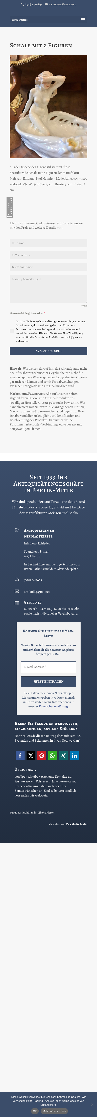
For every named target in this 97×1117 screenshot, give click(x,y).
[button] (20, 1029)
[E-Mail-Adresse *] (48, 941)
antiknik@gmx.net (37, 865)
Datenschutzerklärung (53, 980)
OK (35, 1111)
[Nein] (92, 1105)
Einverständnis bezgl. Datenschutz (27, 587)
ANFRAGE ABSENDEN (49, 625)
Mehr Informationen (54, 1111)
